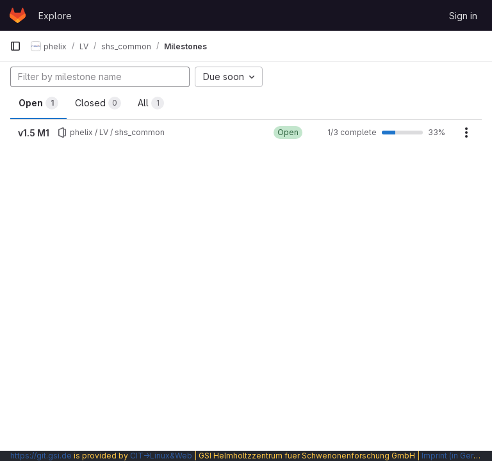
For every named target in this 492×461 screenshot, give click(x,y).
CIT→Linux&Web (161, 455)
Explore (55, 15)
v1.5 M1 (33, 132)
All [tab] (151, 103)
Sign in (463, 15)
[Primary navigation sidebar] (15, 46)
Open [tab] (38, 103)
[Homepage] (17, 15)
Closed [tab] (98, 103)
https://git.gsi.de (41, 455)
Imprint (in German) (457, 455)
